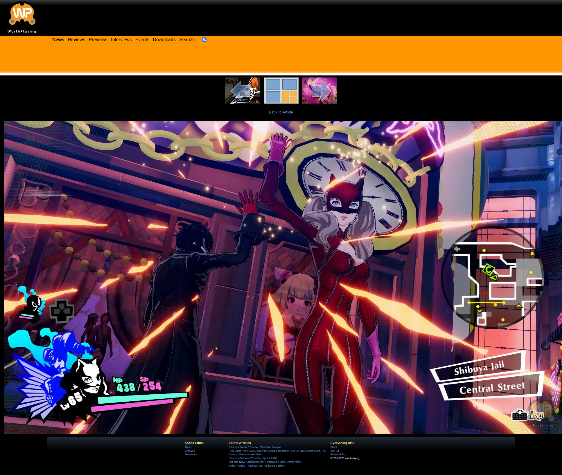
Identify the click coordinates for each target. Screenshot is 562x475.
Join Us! (335, 450)
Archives (190, 450)
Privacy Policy (338, 454)
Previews (98, 39)
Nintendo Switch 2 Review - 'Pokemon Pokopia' (255, 447)
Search (186, 39)
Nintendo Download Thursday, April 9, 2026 (253, 458)
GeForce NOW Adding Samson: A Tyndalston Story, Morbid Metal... (266, 461)
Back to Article (281, 112)
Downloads (164, 39)
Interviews (121, 39)
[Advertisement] (281, 59)
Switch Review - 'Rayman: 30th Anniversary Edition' (257, 465)
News (188, 447)
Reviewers (191, 454)
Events (142, 39)
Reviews (76, 39)
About (334, 447)
